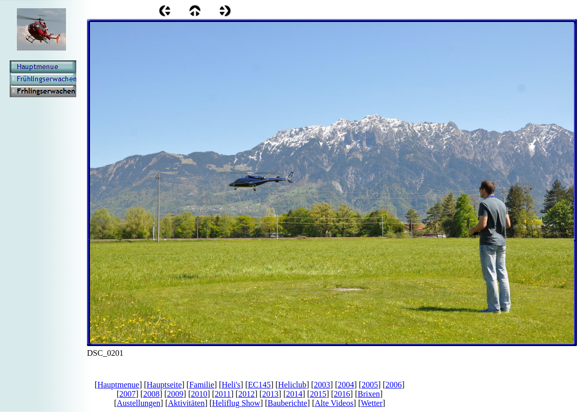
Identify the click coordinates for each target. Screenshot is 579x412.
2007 (127, 394)
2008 (151, 394)
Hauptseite (164, 384)
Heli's (230, 384)
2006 (394, 384)
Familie (201, 384)
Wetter (372, 403)
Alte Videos (334, 403)
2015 (318, 394)
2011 (223, 394)
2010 (199, 394)
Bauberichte (287, 403)
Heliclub (292, 384)
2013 (270, 394)
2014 (294, 394)
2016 (342, 394)
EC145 (259, 384)
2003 (322, 384)
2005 (370, 384)
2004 (346, 384)
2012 (246, 394)
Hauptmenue (118, 384)
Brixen (369, 394)
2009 (175, 394)
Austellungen (138, 403)
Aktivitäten (186, 403)
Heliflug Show (236, 403)
